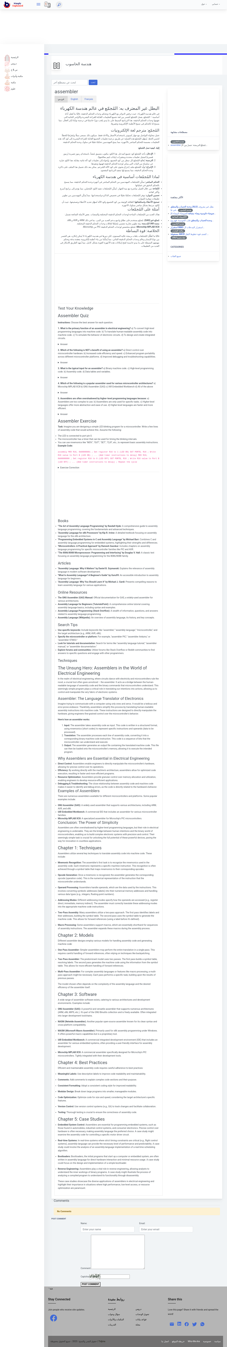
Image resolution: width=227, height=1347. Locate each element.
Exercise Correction (69, 467)
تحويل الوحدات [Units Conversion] (142, 1314)
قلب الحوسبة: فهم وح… (192, 220)
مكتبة (10, 82)
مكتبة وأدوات (14, 76)
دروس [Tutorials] (138, 1309)
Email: (142, 1223)
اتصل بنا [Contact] (165, 1341)
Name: (84, 1223)
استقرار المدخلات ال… (187, 227)
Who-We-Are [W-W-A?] (194, 1341)
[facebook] (54, 1317)
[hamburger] (38, 4)
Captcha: (85, 1276)
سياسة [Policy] (217, 1341)
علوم (10, 88)
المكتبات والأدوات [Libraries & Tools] (116, 1319)
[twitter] (194, 1324)
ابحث (93, 82)
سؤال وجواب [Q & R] (114, 1314)
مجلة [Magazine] (138, 1324)
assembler (176, 145)
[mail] (171, 1324)
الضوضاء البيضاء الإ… (193, 213)
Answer (64, 344)
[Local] (47, 4)
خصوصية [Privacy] (207, 1341)
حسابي (215, 4)
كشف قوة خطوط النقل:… (190, 234)
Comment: (86, 1268)
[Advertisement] (94, 22)
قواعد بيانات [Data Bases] (141, 1319)
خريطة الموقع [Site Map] (178, 1341)
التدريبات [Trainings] (112, 1324)
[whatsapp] (202, 1324)
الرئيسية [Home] (112, 1309)
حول (203, 4)
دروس (11, 63)
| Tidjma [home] (101, 1341)
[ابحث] (59, 4)
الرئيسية (11, 57)
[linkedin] (179, 1323)
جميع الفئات (176, 256)
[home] (14, 5)
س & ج (11, 69)
